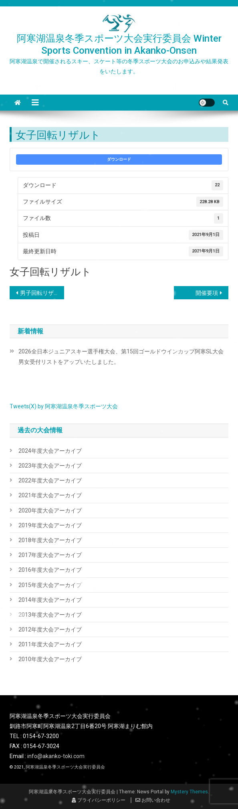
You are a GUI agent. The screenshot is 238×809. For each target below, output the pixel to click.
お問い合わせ (152, 800)
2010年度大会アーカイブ (50, 659)
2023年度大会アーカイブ (50, 465)
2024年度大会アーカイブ (50, 451)
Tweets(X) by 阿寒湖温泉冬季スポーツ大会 (64, 406)
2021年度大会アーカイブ (50, 495)
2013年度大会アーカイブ (50, 614)
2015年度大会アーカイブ (50, 585)
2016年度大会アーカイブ (50, 570)
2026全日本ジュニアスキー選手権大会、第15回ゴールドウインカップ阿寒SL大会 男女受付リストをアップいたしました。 (123, 356)
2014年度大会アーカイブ (50, 600)
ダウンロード (119, 159)
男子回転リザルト (42, 293)
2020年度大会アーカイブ (50, 510)
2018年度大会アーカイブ (50, 540)
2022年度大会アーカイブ (50, 480)
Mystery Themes (189, 792)
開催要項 (207, 293)
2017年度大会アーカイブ (50, 555)
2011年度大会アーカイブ (50, 644)
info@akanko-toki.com (56, 756)
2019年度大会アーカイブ (50, 525)
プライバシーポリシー (98, 800)
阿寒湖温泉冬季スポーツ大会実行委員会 (65, 767)
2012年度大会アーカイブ (50, 629)
